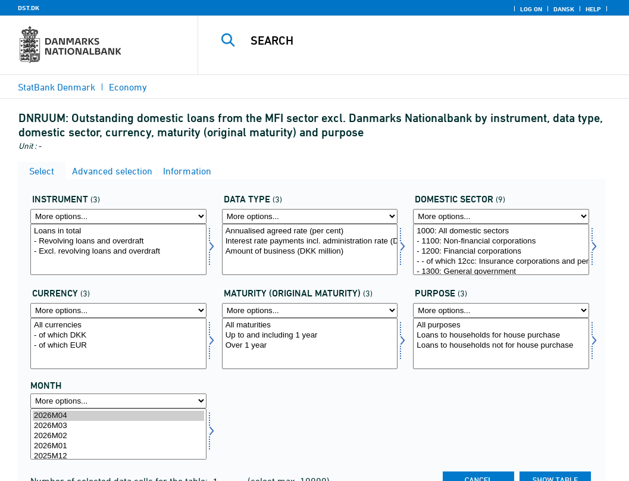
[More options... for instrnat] (118, 216)
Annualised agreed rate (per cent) (310, 231)
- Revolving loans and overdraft (118, 241)
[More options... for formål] (501, 310)
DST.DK (28, 8)
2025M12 (118, 456)
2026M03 (118, 426)
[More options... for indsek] (501, 216)
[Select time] (118, 434)
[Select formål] (501, 343)
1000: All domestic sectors (501, 231)
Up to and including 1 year (310, 335)
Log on (531, 9)
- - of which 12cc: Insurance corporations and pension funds (501, 262)
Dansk (563, 9)
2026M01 (118, 446)
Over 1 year (310, 346)
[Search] (416, 40)
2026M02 (118, 436)
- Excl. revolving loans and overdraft (118, 251)
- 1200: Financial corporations (501, 251)
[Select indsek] (501, 249)
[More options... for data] (310, 216)
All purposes (501, 325)
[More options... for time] (118, 400)
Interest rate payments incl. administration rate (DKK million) (310, 241)
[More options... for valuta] (118, 310)
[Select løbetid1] (310, 343)
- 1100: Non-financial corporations (501, 241)
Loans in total (118, 231)
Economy (128, 87)
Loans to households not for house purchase (501, 346)
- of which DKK (118, 335)
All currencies (118, 325)
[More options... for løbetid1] (310, 310)
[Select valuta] (118, 343)
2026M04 (118, 416)
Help (593, 9)
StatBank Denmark (56, 87)
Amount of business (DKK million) (310, 251)
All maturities (310, 325)
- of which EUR (118, 346)
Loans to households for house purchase (501, 335)
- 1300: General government (501, 272)
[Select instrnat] (118, 249)
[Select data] (310, 249)
